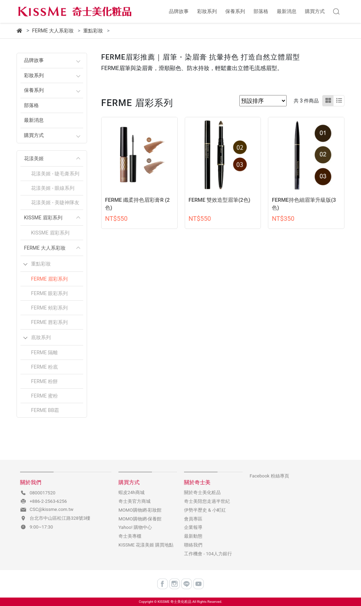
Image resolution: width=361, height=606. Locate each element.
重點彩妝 (41, 264)
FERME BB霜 (45, 410)
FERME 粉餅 (44, 381)
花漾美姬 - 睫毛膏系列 (55, 173)
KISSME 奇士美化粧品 (174, 602)
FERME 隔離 (44, 352)
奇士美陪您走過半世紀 (207, 501)
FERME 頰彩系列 (49, 308)
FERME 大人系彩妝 (45, 248)
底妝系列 (41, 337)
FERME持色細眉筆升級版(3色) (304, 204)
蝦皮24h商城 (131, 492)
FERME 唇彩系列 (49, 322)
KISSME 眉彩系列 (43, 217)
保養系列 (34, 90)
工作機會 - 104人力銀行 (208, 553)
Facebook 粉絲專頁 (269, 476)
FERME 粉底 (44, 367)
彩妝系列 (34, 76)
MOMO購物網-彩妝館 (139, 510)
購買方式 (34, 135)
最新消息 (34, 120)
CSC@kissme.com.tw (51, 509)
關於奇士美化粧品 (202, 492)
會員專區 (193, 518)
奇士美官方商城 (134, 501)
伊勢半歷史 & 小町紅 (205, 510)
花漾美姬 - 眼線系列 (52, 188)
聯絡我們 (193, 545)
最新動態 (193, 536)
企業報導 (193, 527)
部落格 (31, 105)
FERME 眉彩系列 (49, 279)
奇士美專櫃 (129, 536)
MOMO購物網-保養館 (139, 518)
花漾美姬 (34, 158)
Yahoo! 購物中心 (135, 527)
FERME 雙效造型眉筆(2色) (219, 200)
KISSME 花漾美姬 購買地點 (145, 545)
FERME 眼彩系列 (49, 293)
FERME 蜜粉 (44, 396)
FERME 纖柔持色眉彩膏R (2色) (137, 204)
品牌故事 (34, 60)
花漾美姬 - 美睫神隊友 (55, 202)
